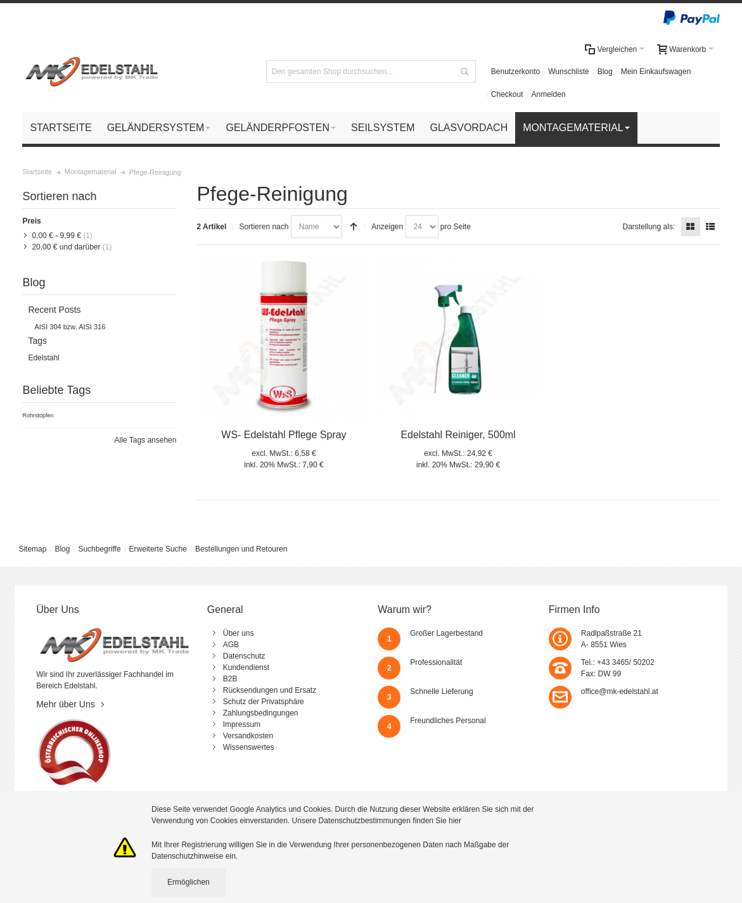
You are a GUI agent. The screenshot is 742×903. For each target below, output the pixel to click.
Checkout (507, 94)
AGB (231, 644)
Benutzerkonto (515, 71)
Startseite (36, 171)
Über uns (238, 633)
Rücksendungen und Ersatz (269, 690)
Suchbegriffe (99, 549)
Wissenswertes (248, 747)
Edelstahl (43, 357)
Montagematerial (91, 171)
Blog (605, 71)
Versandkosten (248, 735)
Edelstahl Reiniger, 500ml (457, 434)
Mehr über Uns (65, 704)
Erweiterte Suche (158, 549)
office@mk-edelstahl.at (619, 691)
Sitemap (32, 549)
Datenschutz (244, 656)
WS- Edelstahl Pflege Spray (283, 434)
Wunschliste (568, 71)
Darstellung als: (649, 226)
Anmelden (549, 94)
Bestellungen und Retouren (241, 549)
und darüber (66, 247)
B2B (230, 678)
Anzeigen (387, 226)
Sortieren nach (263, 226)
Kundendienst (246, 667)
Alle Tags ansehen (146, 440)
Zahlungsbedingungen (260, 713)
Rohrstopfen (37, 415)
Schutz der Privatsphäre (263, 701)
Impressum (241, 724)
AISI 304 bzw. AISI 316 (69, 327)
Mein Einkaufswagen (656, 71)
